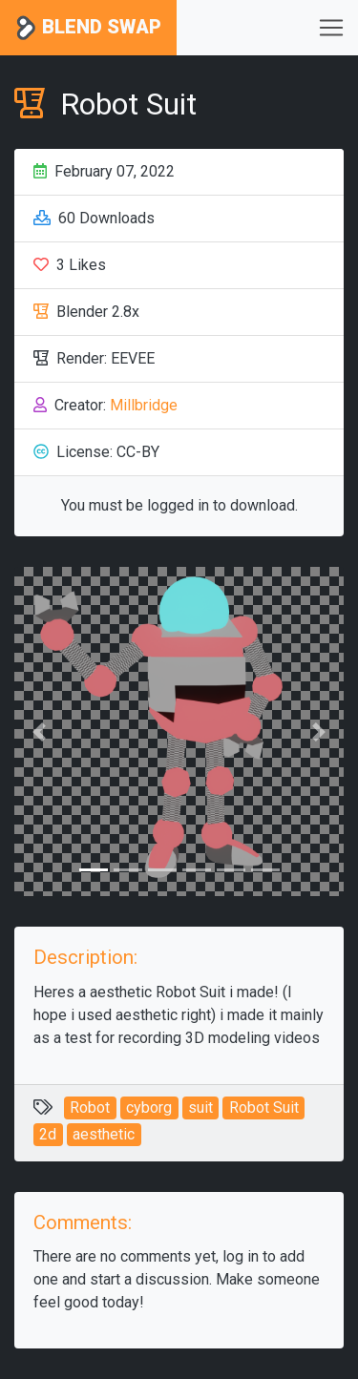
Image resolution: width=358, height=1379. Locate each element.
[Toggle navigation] (331, 28)
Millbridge (144, 405)
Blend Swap (88, 28)
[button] (39, 731)
